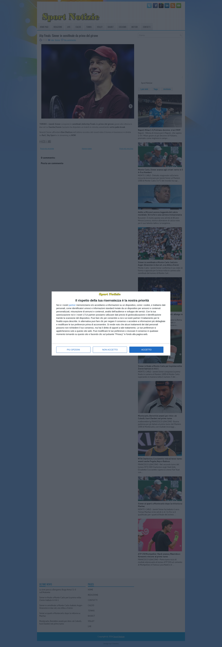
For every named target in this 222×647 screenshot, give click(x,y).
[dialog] (111, 323)
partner (72, 305)
